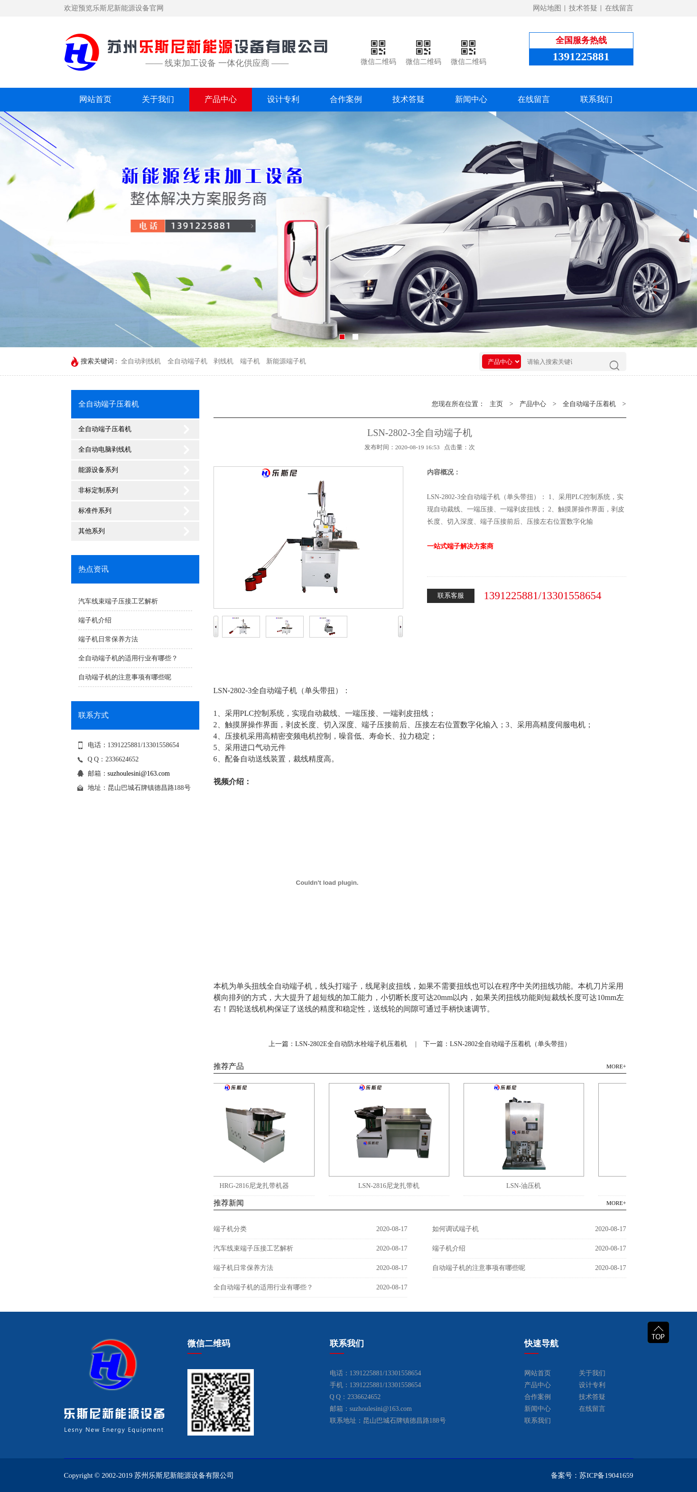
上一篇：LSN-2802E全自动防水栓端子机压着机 (338, 1043)
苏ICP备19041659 (606, 1475)
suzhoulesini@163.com (139, 773)
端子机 (250, 361)
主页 (496, 404)
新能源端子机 (286, 361)
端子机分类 (230, 1229)
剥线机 (223, 361)
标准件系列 (95, 510)
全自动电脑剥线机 (104, 449)
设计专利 (283, 99)
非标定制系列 (98, 490)
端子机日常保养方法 (108, 639)
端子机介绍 (95, 620)
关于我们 (158, 99)
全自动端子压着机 (104, 429)
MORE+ (616, 1066)
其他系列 (91, 531)
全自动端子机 (187, 361)
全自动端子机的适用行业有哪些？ (128, 658)
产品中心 (220, 99)
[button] (342, 337)
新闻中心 (471, 99)
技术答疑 (583, 8)
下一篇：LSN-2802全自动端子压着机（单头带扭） (497, 1043)
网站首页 (95, 99)
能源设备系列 (98, 469)
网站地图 (547, 8)
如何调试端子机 (455, 1229)
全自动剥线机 (141, 361)
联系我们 (596, 99)
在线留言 (619, 8)
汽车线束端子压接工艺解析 (118, 601)
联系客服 (450, 595)
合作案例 (346, 99)
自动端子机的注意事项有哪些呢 (124, 677)
